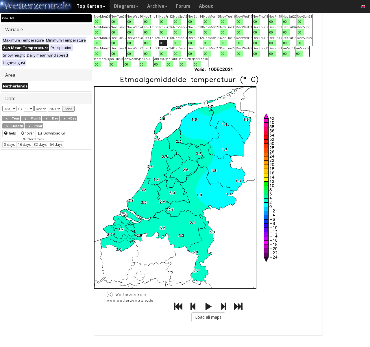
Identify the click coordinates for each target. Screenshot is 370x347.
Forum (183, 6)
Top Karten (91, 6)
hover (27, 133)
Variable (14, 29)
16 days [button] (24, 144)
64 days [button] (56, 144)
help (10, 133)
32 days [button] (40, 144)
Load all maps (208, 317)
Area (10, 75)
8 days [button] (9, 144)
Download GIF (52, 133)
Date (10, 98)
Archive (157, 6)
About (206, 6)
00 (96, 21)
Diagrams (126, 6)
